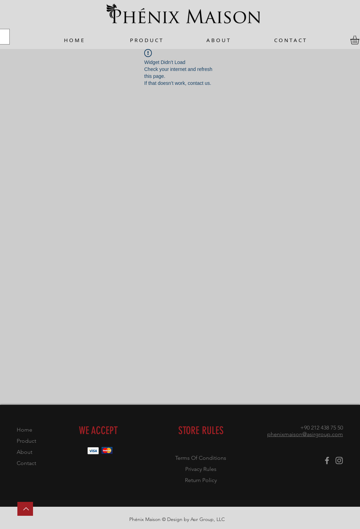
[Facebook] (327, 460)
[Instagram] (339, 460)
